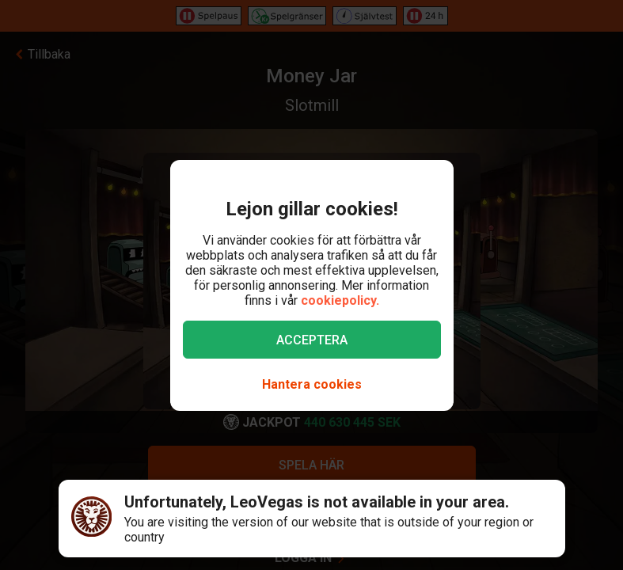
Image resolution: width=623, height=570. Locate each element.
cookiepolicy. (340, 300)
